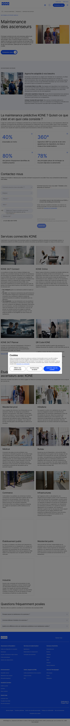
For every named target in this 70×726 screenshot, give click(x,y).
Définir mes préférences (17, 368)
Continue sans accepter (34, 368)
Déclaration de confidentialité (22, 363)
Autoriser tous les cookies (52, 368)
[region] (35, 363)
